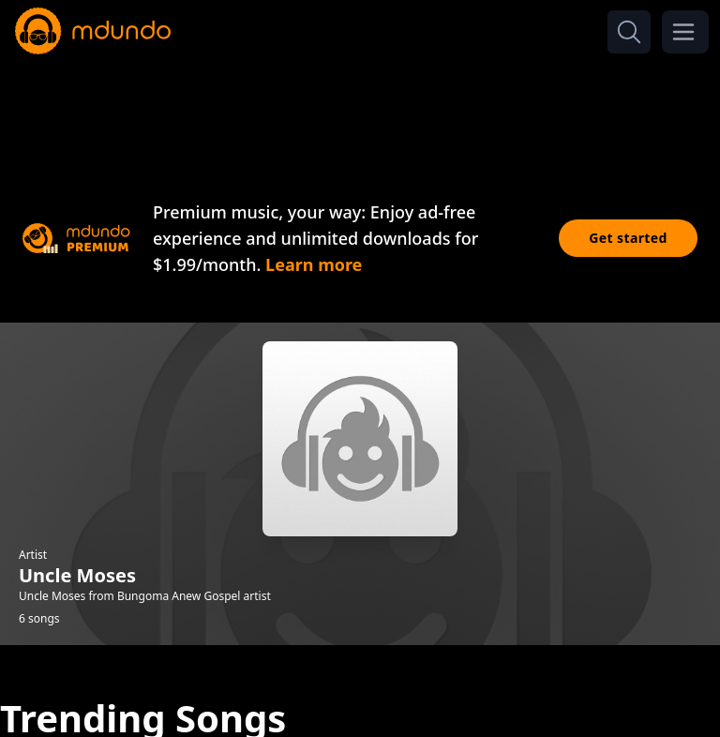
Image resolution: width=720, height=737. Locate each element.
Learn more (313, 264)
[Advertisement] (360, 110)
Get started (628, 238)
